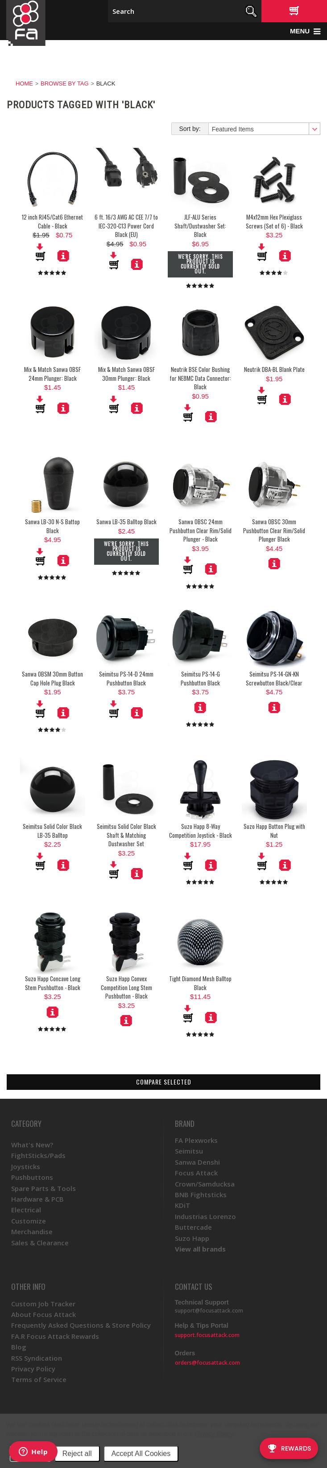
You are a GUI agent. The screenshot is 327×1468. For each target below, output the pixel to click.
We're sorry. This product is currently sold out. (200, 264)
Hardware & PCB (37, 1199)
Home (24, 83)
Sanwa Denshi (197, 1162)
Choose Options (274, 563)
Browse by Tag (65, 83)
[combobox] (264, 128)
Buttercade (193, 1227)
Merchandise (32, 1231)
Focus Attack (196, 1172)
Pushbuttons (32, 1177)
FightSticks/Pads (38, 1155)
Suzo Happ (192, 1238)
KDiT (182, 1205)
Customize (28, 1220)
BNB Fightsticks (201, 1194)
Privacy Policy (213, 1433)
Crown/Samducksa (205, 1183)
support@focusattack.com (209, 1310)
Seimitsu (189, 1150)
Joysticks (25, 1166)
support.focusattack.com (207, 1335)
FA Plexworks (196, 1140)
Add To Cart (114, 260)
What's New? (32, 1144)
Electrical (26, 1209)
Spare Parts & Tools (43, 1188)
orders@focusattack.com (207, 1362)
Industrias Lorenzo (205, 1216)
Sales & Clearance (40, 1242)
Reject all (77, 1453)
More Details (137, 264)
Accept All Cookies (141, 1453)
